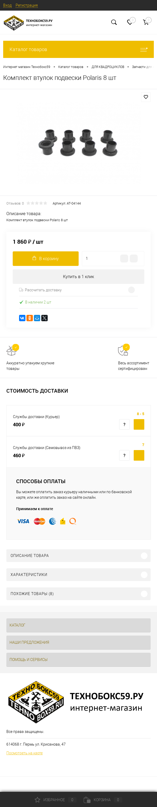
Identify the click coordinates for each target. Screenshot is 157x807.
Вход (7, 5)
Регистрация (27, 5)
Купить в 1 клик (78, 276)
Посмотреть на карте (24, 753)
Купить (139, 424)
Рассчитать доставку (40, 290)
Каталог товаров (78, 49)
